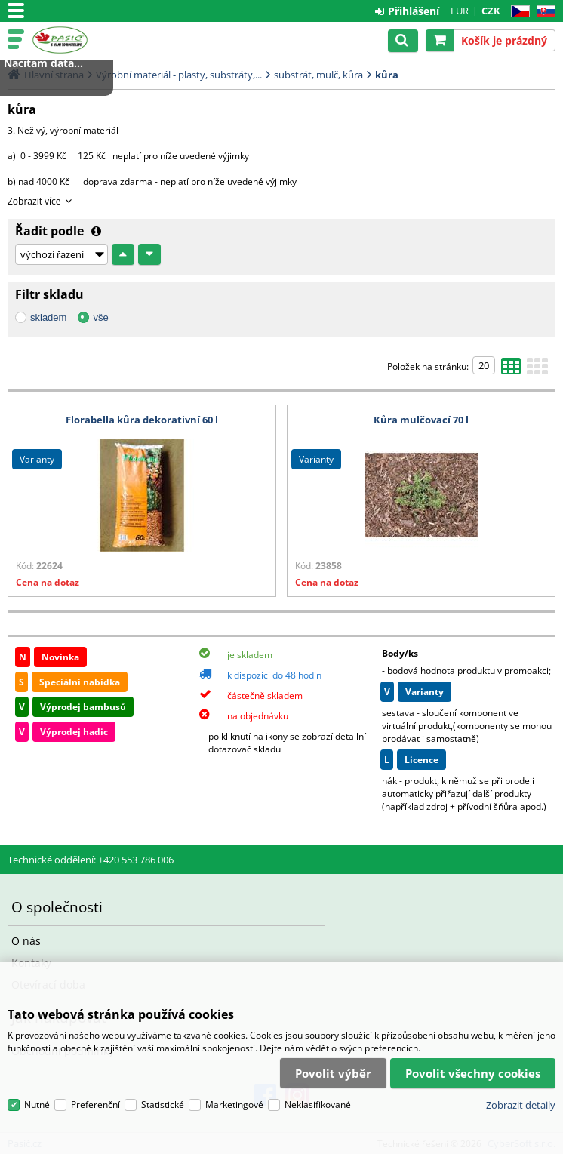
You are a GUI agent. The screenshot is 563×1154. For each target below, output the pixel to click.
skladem (48, 317)
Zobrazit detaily (520, 1105)
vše (100, 317)
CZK (490, 10)
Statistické (162, 1104)
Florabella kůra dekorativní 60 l (142, 419)
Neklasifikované (318, 1104)
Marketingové (234, 1104)
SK (543, 11)
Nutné (37, 1104)
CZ (517, 11)
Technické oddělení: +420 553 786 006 (91, 859)
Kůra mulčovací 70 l (421, 419)
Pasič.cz (77, 40)
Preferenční (95, 1104)
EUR (460, 10)
